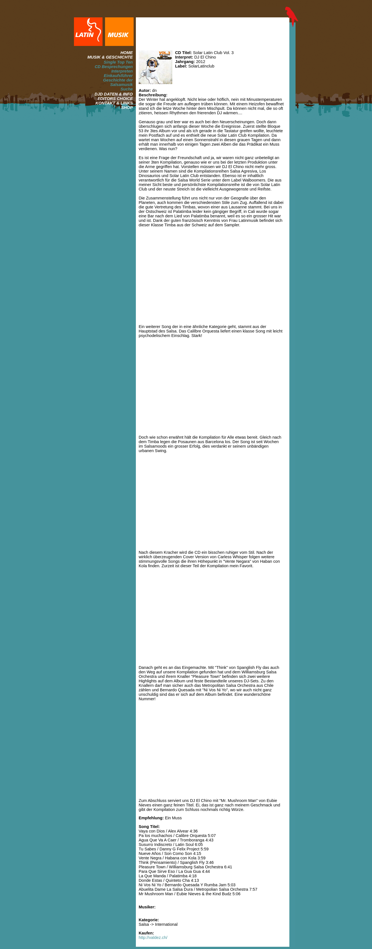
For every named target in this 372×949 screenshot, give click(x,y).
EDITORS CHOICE (115, 98)
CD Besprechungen (114, 66)
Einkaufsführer (118, 75)
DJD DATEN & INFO (113, 94)
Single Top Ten (118, 62)
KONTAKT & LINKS (114, 103)
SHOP (127, 107)
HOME (126, 52)
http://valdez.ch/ (153, 937)
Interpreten (122, 71)
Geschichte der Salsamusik (118, 82)
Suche (126, 89)
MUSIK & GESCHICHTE (110, 57)
